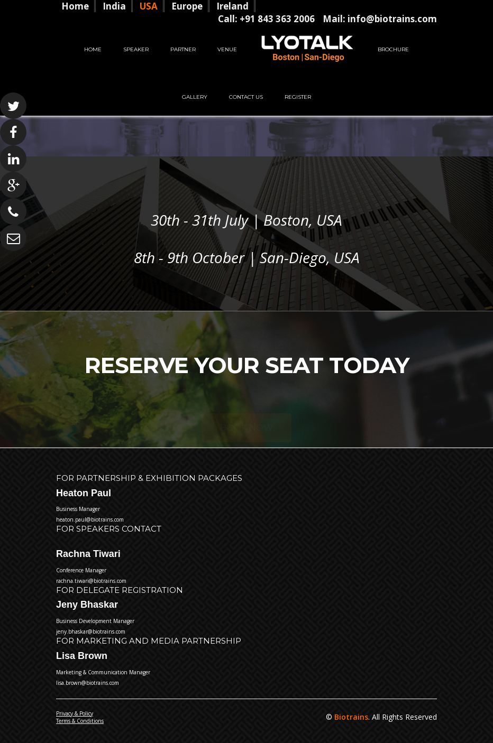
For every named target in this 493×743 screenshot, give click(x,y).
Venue (227, 49)
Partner (183, 49)
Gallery (194, 97)
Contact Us (246, 97)
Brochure (393, 49)
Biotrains (350, 717)
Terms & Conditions (80, 721)
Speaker (136, 49)
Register (298, 97)
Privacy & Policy (74, 713)
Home (93, 49)
